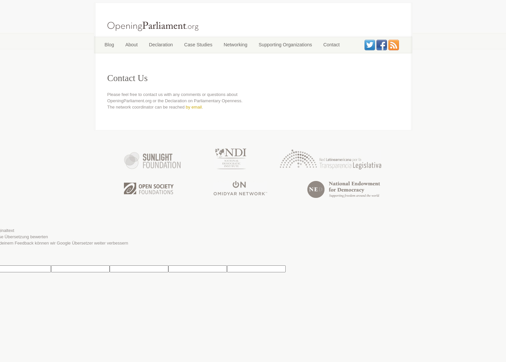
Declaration (161, 44)
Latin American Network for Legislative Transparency (330, 159)
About (131, 44)
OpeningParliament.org (153, 26)
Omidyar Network (240, 188)
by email (194, 107)
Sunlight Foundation (152, 160)
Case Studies (198, 44)
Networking (236, 44)
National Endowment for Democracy (343, 189)
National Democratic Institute (230, 158)
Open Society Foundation (149, 188)
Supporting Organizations (285, 44)
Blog (109, 44)
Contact (331, 44)
